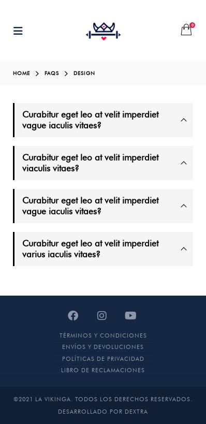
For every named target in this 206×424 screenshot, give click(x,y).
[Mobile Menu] (21, 31)
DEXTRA (136, 411)
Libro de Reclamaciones (103, 370)
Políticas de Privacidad (103, 358)
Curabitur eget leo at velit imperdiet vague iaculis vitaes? (90, 119)
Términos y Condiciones (103, 335)
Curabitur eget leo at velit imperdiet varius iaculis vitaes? (90, 248)
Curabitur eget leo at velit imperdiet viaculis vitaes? (90, 162)
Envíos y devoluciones (103, 346)
